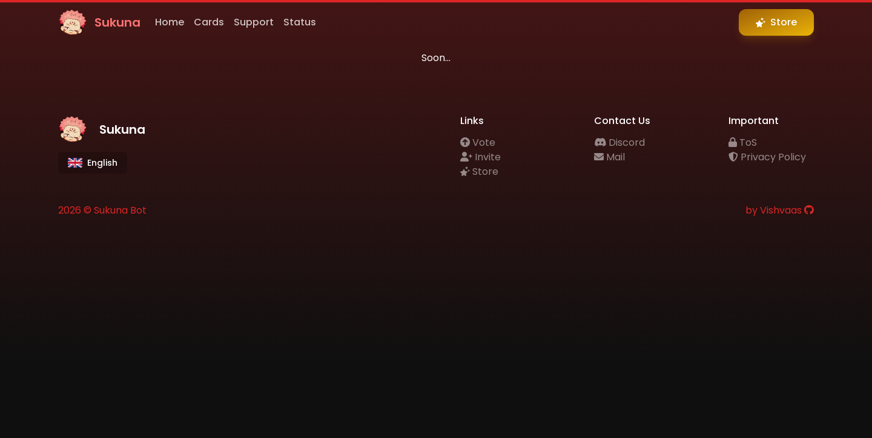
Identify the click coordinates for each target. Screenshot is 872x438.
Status (299, 22)
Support (254, 22)
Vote (477, 142)
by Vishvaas (773, 210)
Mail (609, 157)
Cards (209, 22)
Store (479, 171)
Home (169, 22)
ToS (742, 142)
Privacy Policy (767, 157)
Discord (619, 142)
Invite (480, 157)
